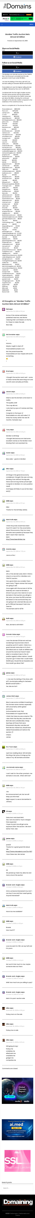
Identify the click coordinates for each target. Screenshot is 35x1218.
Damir (8, 453)
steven (8, 392)
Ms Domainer (11, 335)
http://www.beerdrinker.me (15, 539)
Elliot (7, 469)
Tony (8, 430)
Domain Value (11, 634)
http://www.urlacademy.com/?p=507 (19, 852)
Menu (31, 24)
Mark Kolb (9, 520)
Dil (7, 811)
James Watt (10, 696)
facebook (17, 57)
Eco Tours (9, 747)
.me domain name (12, 767)
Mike (7, 1008)
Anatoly (9, 549)
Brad (8, 371)
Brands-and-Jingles (13, 885)
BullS (7, 618)
